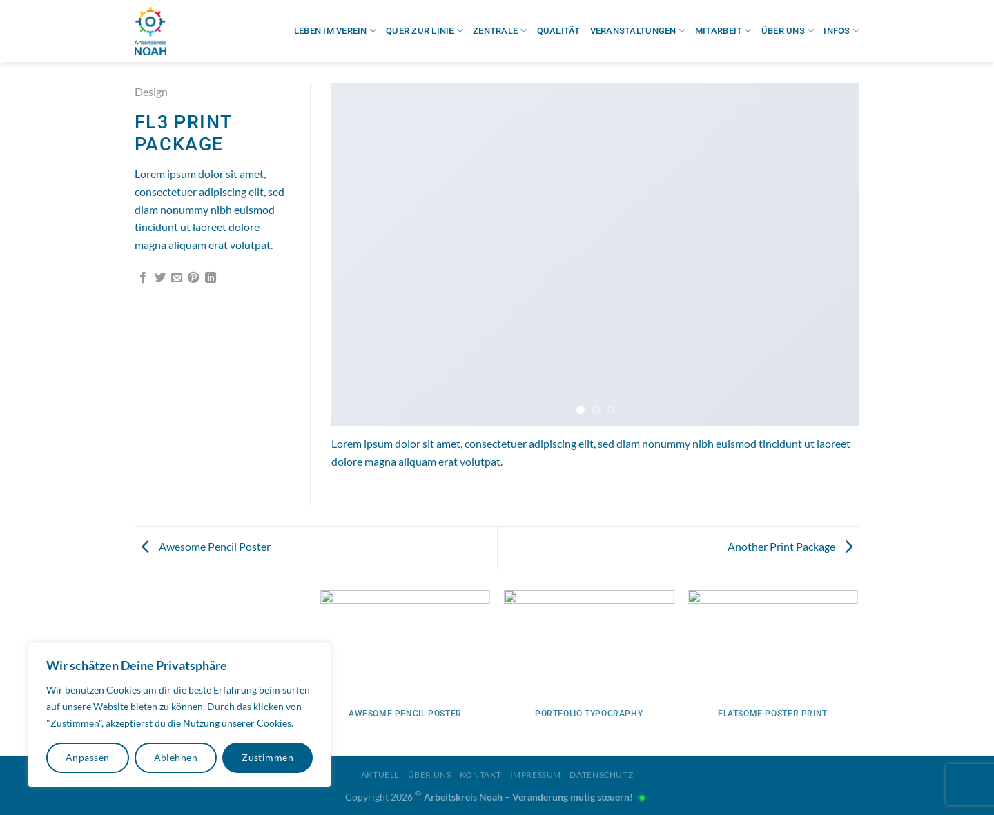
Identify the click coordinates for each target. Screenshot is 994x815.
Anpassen (87, 757)
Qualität (559, 31)
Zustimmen (267, 757)
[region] (179, 714)
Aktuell (380, 774)
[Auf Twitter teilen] (160, 278)
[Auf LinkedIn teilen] (210, 278)
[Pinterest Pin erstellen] (193, 278)
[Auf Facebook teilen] (142, 278)
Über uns (788, 30)
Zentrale (500, 30)
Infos (841, 30)
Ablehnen (175, 757)
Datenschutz (601, 774)
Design (151, 91)
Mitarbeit (723, 30)
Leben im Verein (335, 30)
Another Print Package (790, 546)
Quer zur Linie (424, 30)
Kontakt (480, 774)
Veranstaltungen (637, 30)
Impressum (536, 774)
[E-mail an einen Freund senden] (176, 278)
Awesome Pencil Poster (206, 546)
